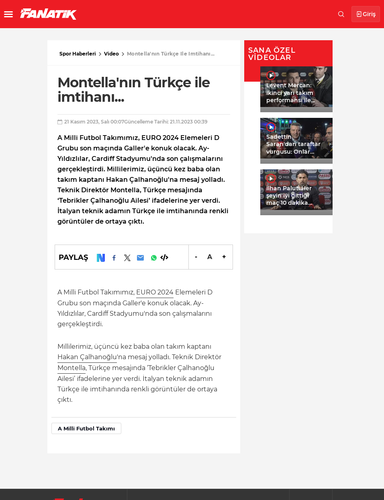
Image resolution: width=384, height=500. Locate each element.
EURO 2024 (155, 292)
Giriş (366, 14)
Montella (71, 368)
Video (111, 54)
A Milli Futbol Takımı (86, 428)
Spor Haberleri (77, 54)
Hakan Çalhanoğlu (87, 357)
